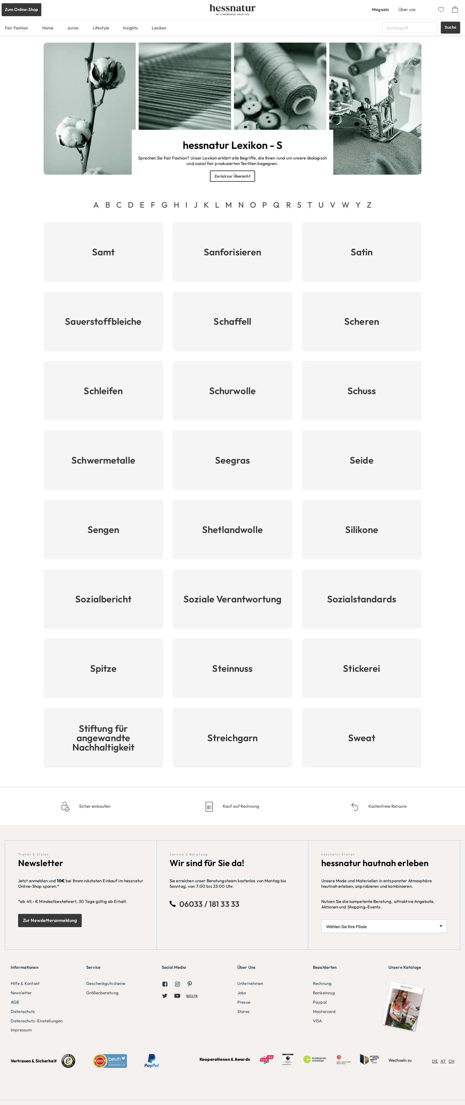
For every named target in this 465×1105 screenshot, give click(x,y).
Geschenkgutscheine (105, 983)
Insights (130, 27)
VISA (317, 1020)
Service (93, 967)
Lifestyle (101, 27)
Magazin (380, 9)
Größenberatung (102, 992)
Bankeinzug (324, 992)
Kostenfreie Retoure (387, 806)
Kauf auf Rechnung (240, 806)
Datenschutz (23, 1011)
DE (435, 1061)
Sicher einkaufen (94, 806)
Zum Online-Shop (21, 9)
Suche (450, 27)
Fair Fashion (16, 27)
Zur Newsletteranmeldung (50, 920)
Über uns (407, 9)
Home (48, 27)
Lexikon (159, 27)
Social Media (174, 967)
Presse (243, 1002)
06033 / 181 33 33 (209, 904)
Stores (243, 1011)
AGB (15, 1002)
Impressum (21, 1029)
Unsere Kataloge (404, 967)
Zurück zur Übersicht (232, 176)
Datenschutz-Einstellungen (37, 1020)
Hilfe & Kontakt (25, 983)
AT (443, 1061)
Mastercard (324, 1011)
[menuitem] (43, 997)
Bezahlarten (324, 967)
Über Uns (246, 967)
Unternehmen (250, 983)
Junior (73, 27)
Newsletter (21, 992)
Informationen (24, 967)
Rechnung (322, 983)
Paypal (320, 1002)
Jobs (241, 992)
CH (451, 1061)
